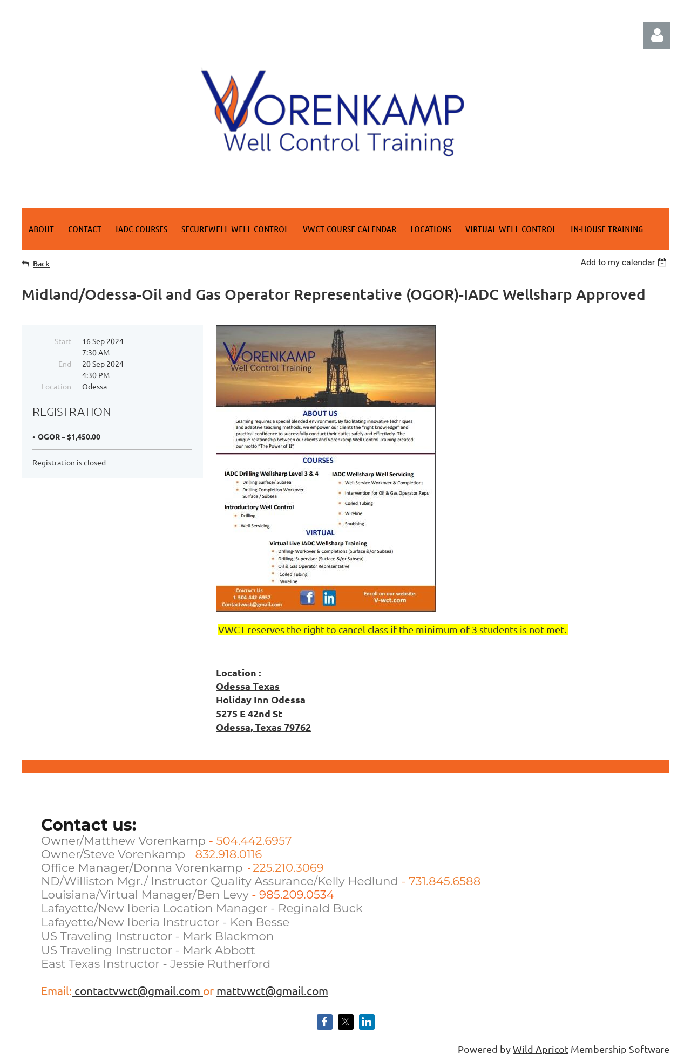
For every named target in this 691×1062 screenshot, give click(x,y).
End (64, 363)
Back (41, 263)
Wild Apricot (540, 1048)
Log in (656, 35)
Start (63, 341)
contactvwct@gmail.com (137, 990)
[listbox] (624, 262)
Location (56, 386)
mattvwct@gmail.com (272, 990)
